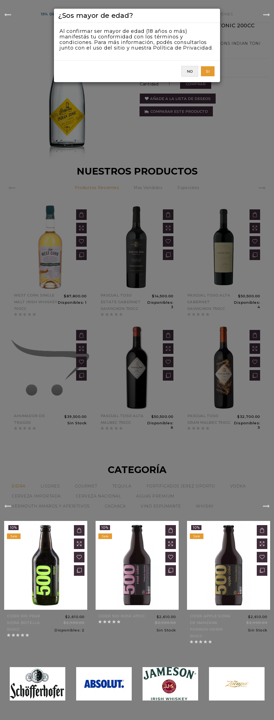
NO (190, 71)
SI (208, 71)
